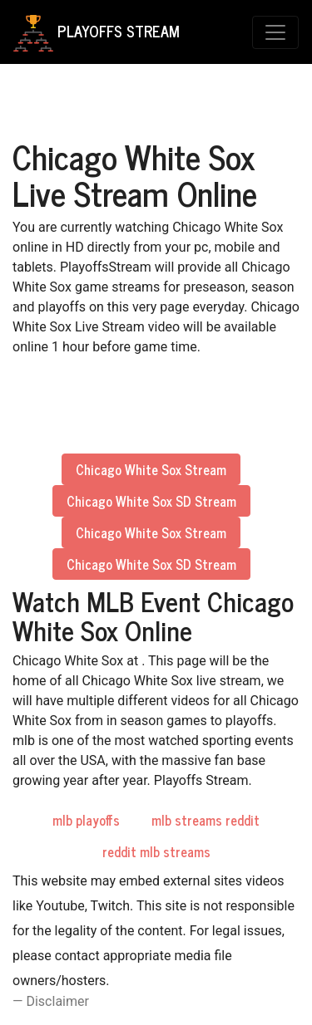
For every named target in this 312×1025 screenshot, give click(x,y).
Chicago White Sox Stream (151, 469)
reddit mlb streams (156, 851)
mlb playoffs (86, 820)
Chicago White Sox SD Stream (151, 501)
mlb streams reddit (205, 820)
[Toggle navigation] (275, 32)
